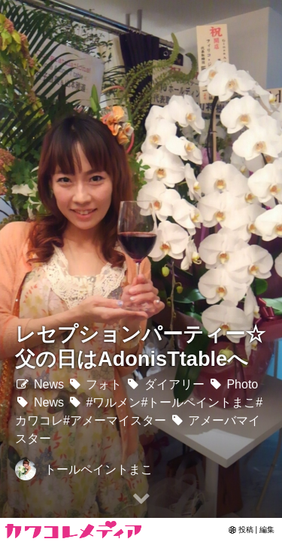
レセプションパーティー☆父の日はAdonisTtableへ (140, 346)
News (39, 384)
